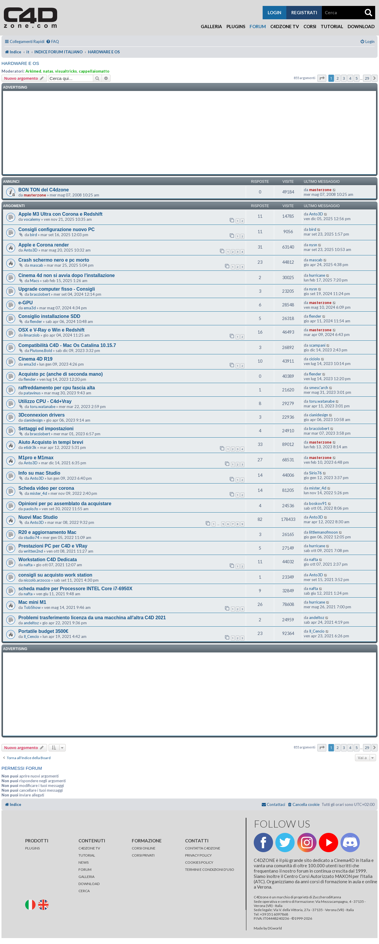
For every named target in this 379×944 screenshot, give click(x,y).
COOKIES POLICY (199, 862)
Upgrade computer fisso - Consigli (56, 289)
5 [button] (357, 78)
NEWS (83, 862)
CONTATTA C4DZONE (202, 848)
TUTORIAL (86, 855)
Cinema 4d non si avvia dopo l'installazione (66, 275)
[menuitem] (52, 41)
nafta (28, 564)
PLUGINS (32, 848)
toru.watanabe (42, 406)
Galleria (211, 26)
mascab (36, 265)
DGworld (275, 928)
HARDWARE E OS (20, 63)
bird (33, 234)
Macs (34, 280)
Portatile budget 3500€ (43, 631)
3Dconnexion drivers (41, 414)
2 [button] (337, 78)
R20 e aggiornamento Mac (47, 532)
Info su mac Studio (39, 473)
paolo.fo (31, 508)
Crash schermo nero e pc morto (53, 260)
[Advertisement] (189, 132)
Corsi (309, 26)
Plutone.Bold (41, 350)
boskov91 (318, 503)
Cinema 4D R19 (35, 358)
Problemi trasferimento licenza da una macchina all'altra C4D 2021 (92, 617)
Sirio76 (315, 473)
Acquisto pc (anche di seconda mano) (60, 374)
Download (361, 26)
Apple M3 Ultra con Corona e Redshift (60, 214)
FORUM (84, 869)
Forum (258, 26)
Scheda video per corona (46, 488)
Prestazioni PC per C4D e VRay (52, 545)
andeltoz (31, 622)
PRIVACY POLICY (198, 855)
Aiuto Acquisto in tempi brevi (50, 442)
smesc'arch (318, 387)
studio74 (31, 537)
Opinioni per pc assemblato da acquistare (64, 503)
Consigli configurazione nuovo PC (56, 229)
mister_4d (38, 493)
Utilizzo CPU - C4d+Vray (45, 401)
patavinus (32, 393)
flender (36, 321)
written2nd (33, 551)
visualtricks (66, 71)
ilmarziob (32, 335)
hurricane (317, 275)
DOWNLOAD (88, 883)
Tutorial (332, 26)
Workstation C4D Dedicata (47, 559)
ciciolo (314, 358)
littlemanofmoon (323, 532)
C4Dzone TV (284, 26)
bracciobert (40, 294)
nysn (313, 244)
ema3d (30, 307)
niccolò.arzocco (37, 580)
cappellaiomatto (94, 71)
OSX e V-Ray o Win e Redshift (51, 329)
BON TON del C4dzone (43, 189)
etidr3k (30, 447)
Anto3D (316, 214)
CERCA (84, 891)
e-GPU (25, 302)
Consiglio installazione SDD (49, 316)
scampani (317, 345)
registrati (304, 12)
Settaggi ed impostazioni (45, 428)
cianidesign (33, 420)
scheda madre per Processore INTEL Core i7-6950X (75, 588)
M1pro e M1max (36, 457)
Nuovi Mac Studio (38, 517)
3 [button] (344, 78)
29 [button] (367, 78)
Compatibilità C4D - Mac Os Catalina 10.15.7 (67, 345)
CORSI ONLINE (143, 848)
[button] (321, 78)
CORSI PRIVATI (143, 855)
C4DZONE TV (89, 848)
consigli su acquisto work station (55, 574)
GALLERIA (86, 876)
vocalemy (32, 219)
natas (48, 71)
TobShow (32, 607)
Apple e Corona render (43, 244)
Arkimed (33, 71)
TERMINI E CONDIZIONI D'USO (209, 869)
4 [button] (350, 78)
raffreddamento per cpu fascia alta (56, 387)
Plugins (236, 26)
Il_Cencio (31, 636)
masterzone (35, 195)
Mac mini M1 (32, 602)
